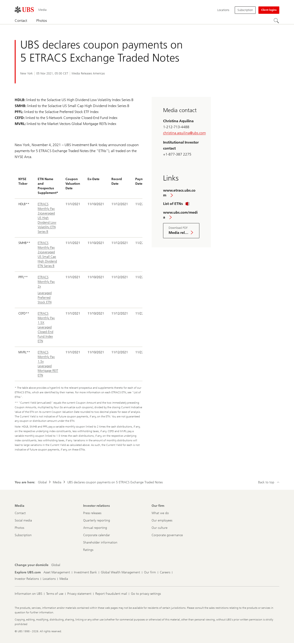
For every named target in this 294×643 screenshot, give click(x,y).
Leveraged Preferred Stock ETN (45, 297)
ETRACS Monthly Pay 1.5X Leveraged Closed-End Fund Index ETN (46, 327)
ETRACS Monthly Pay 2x (46, 281)
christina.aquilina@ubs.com (184, 133)
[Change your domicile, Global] (55, 565)
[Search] (276, 21)
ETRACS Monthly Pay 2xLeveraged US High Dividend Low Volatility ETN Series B (47, 218)
